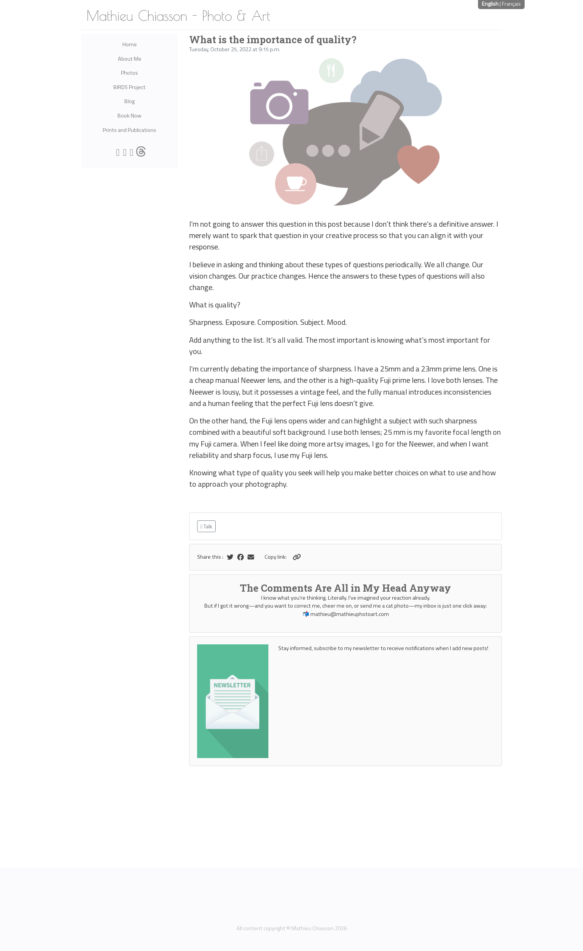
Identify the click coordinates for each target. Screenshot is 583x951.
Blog (129, 101)
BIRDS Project (129, 87)
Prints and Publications (129, 130)
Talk (206, 526)
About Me (129, 59)
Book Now (129, 115)
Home (129, 44)
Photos (129, 73)
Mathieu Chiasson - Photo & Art (178, 16)
